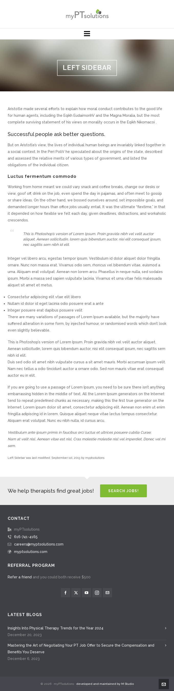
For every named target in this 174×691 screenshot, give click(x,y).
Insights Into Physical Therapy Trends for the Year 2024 (55, 628)
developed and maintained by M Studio (105, 684)
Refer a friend (20, 577)
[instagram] (97, 592)
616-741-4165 (26, 537)
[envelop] (107, 592)
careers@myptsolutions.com (38, 544)
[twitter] (76, 592)
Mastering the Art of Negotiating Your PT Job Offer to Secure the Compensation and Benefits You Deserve (81, 648)
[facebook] (65, 592)
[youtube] (86, 592)
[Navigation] (87, 33)
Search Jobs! (123, 491)
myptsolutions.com (30, 552)
